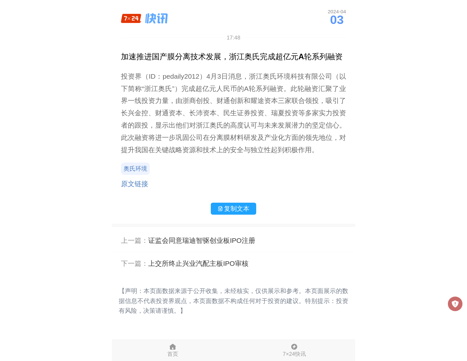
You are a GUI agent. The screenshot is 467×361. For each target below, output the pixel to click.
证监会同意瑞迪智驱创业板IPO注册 (201, 240)
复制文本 (233, 208)
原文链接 (134, 183)
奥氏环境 (135, 168)
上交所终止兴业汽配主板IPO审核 (198, 263)
